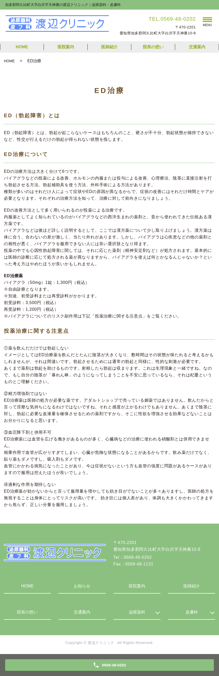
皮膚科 (191, 612)
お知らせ (82, 586)
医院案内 (66, 47)
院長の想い (153, 47)
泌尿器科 (137, 612)
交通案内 (197, 47)
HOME (22, 47)
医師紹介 (109, 47)
